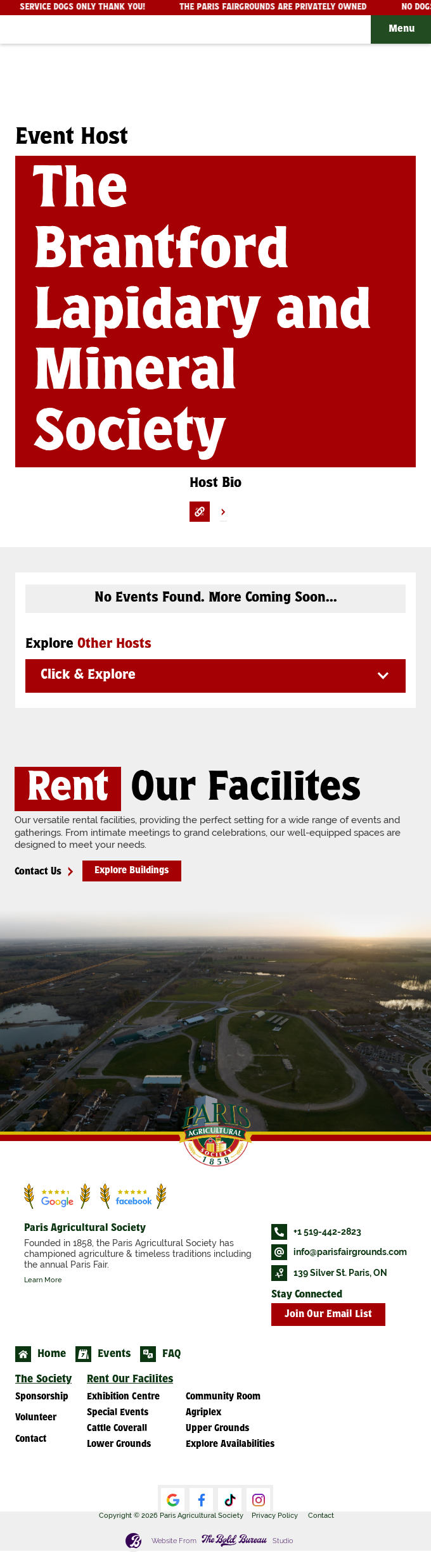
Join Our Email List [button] (328, 1315)
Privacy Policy (275, 1515)
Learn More (43, 1280)
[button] (401, 29)
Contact (321, 1515)
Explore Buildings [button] (131, 871)
